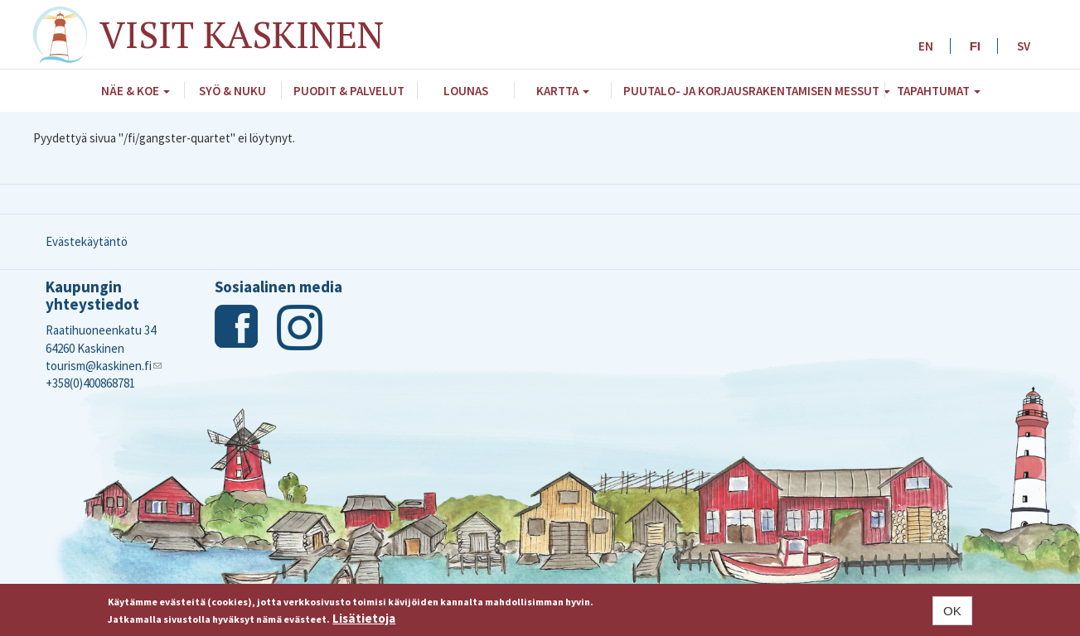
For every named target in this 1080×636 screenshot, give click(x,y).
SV (1023, 46)
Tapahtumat (939, 91)
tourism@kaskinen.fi (104, 365)
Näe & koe (135, 91)
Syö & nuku (232, 91)
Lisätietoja (363, 618)
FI (975, 46)
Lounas (465, 91)
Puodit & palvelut (348, 91)
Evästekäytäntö (87, 241)
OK (952, 611)
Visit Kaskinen (241, 34)
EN (925, 46)
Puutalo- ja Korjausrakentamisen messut (753, 91)
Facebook (237, 327)
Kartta (562, 91)
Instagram (299, 327)
